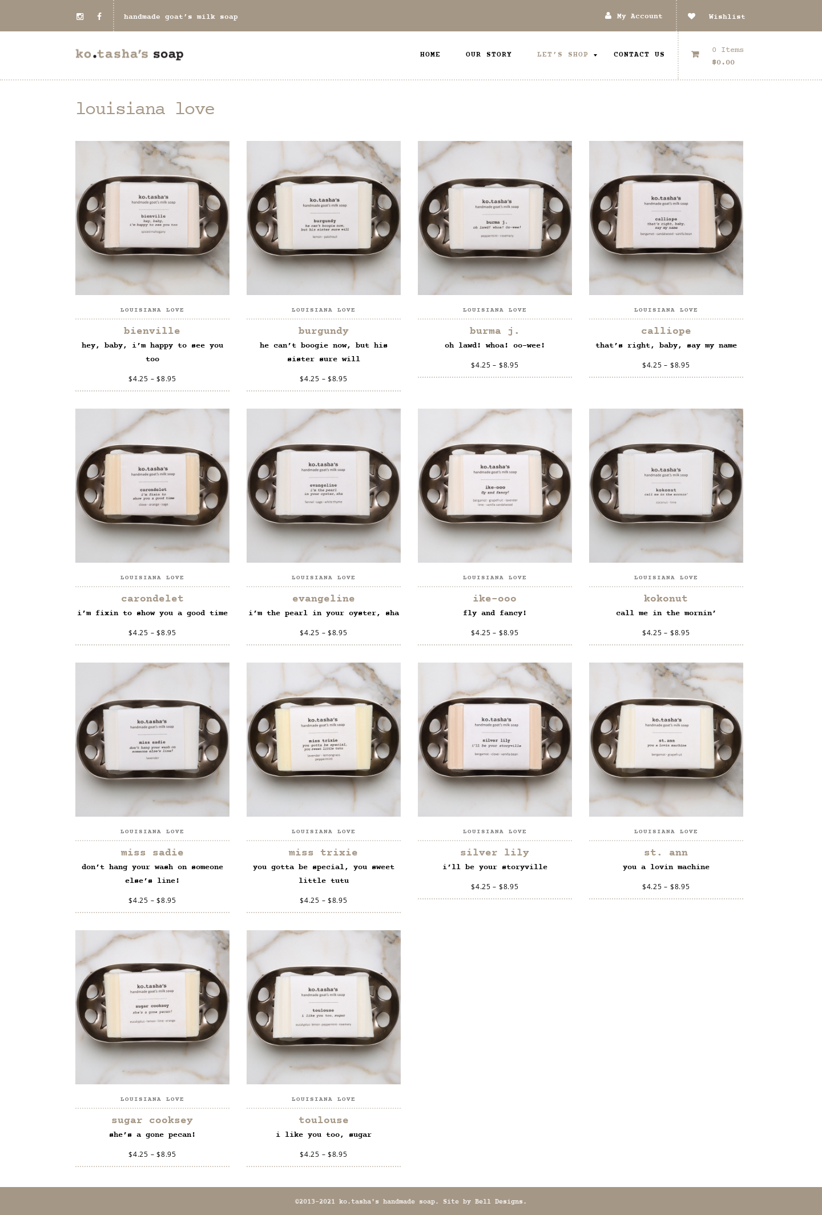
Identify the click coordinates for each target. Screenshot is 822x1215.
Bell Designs (499, 1201)
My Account (640, 17)
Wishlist (717, 17)
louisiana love (152, 310)
